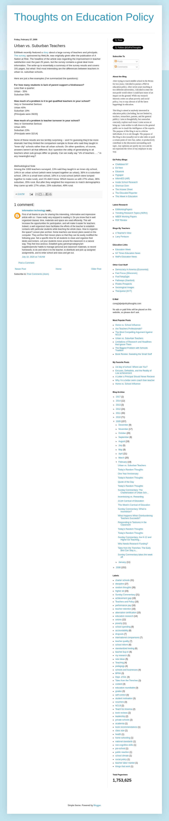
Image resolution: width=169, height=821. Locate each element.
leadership (120, 716)
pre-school (120, 748)
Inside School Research (126, 182)
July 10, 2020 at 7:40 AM (33, 257)
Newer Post (20, 269)
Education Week (123, 249)
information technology (33, 210)
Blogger (97, 805)
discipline (119, 584)
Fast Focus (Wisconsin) (126, 273)
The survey (19, 55)
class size (119, 730)
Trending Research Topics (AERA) (131, 213)
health (118, 734)
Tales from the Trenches (126, 680)
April (120, 453)
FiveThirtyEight (122, 276)
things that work (122, 766)
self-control (120, 695)
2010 (118, 417)
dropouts (119, 634)
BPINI (118, 673)
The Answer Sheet (124, 189)
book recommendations (126, 727)
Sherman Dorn (122, 186)
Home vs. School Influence (127, 325)
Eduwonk (119, 171)
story (45, 52)
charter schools (122, 580)
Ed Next (119, 168)
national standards (124, 741)
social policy (121, 759)
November (123, 429)
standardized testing (124, 648)
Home (58, 269)
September (123, 437)
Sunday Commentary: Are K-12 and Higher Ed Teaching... (134, 538)
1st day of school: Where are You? (131, 367)
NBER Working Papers (126, 216)
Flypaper (119, 175)
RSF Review (121, 220)
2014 (118, 401)
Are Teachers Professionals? (128, 328)
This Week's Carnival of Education (134, 505)
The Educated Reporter (126, 193)
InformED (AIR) (122, 178)
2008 (118, 567)
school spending (123, 627)
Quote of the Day (126, 482)
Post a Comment (26, 263)
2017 (118, 397)
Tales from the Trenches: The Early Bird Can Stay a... (134, 549)
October (122, 433)
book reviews (121, 713)
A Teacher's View (123, 233)
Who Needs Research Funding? (133, 544)
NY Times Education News (127, 253)
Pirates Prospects (123, 284)
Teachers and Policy (124, 601)
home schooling (122, 738)
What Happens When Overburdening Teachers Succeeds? (135, 516)
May (120, 449)
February (122, 462)
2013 (118, 405)
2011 (118, 413)
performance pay (123, 605)
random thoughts (123, 587)
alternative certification (125, 612)
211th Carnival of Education (131, 501)
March (121, 458)
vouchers (119, 702)
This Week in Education (126, 196)
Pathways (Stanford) (124, 280)
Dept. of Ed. (120, 677)
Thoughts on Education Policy (84, 17)
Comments (121, 67)
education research (124, 616)
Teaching (119, 662)
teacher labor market (125, 763)
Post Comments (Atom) (38, 274)
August (122, 441)
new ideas (120, 659)
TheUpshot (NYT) (123, 291)
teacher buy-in (122, 652)
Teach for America (123, 709)
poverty (118, 623)
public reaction (122, 752)
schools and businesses (126, 670)
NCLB (118, 705)
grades (118, 691)
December (123, 425)
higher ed (119, 591)
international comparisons (127, 637)
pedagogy (120, 666)
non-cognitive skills (124, 745)
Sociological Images (124, 287)
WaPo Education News (126, 256)
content (118, 684)
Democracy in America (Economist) (131, 269)
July (120, 445)
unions (118, 619)
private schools (122, 720)
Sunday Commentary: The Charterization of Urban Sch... (133, 491)
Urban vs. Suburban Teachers (129, 338)
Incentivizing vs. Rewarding (130, 496)
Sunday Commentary (125, 594)
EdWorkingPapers (123, 209)
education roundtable (125, 688)
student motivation (123, 698)
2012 (118, 409)
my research (121, 655)
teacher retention (123, 609)
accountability (121, 630)
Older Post (96, 269)
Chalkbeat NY (121, 164)
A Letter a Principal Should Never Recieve (135, 376)
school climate (122, 755)
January (122, 562)
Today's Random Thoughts (130, 469)
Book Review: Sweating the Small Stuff (133, 354)
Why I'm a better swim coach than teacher (135, 380)
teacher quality (122, 641)
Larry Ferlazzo (122, 236)
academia (119, 723)
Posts (119, 61)
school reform (121, 644)
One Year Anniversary (128, 473)
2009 (118, 421)
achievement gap (123, 598)
